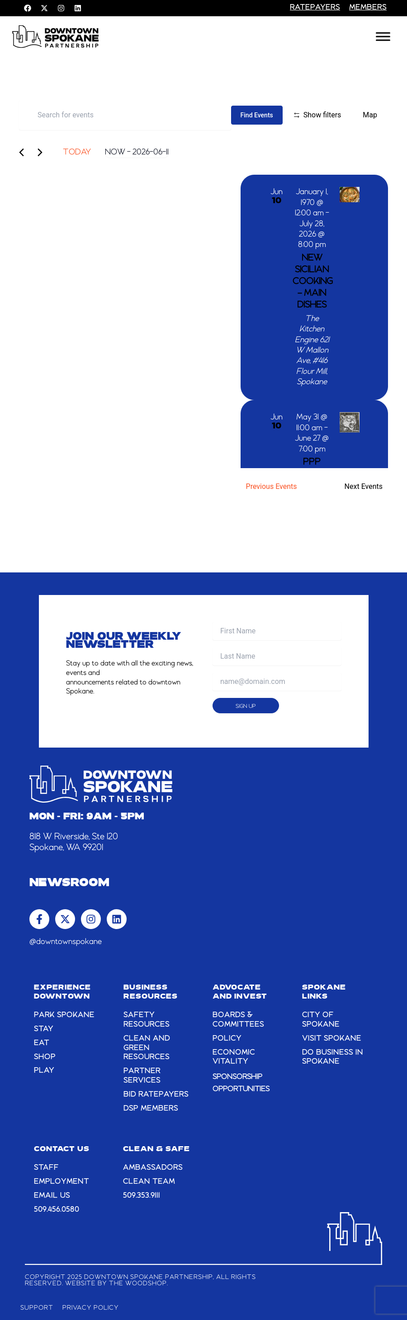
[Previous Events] (25, 152)
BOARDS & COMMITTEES (238, 1020)
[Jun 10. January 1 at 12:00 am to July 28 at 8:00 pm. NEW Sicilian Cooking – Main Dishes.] (314, 287)
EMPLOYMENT (61, 1181)
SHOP (45, 1057)
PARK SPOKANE (64, 1015)
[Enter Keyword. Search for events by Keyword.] (125, 115)
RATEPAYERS (315, 7)
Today (77, 152)
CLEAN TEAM (149, 1181)
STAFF (46, 1167)
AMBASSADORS (153, 1167)
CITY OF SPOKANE (321, 1020)
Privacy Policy (90, 1308)
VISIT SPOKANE (331, 1038)
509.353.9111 (141, 1195)
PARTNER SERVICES (142, 1076)
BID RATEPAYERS (156, 1094)
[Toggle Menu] (383, 36)
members (368, 7)
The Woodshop (138, 1283)
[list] (314, 321)
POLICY (227, 1038)
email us (52, 1195)
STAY (43, 1029)
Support (36, 1308)
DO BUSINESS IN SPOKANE (332, 1057)
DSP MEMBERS (150, 1108)
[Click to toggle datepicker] (137, 152)
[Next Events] (43, 152)
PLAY (44, 1070)
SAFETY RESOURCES (146, 1020)
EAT (41, 1043)
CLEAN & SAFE (156, 1149)
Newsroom (69, 883)
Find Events (257, 115)
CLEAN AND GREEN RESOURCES (146, 1048)
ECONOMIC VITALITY (234, 1057)
